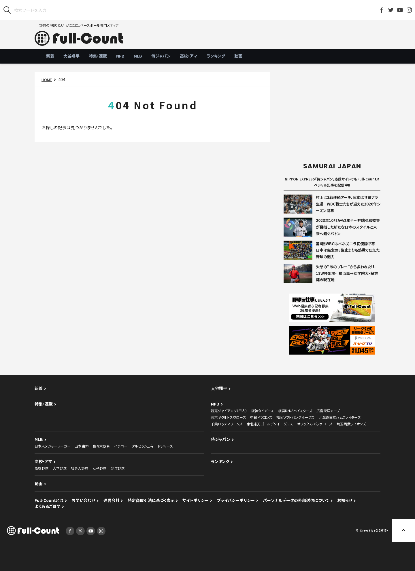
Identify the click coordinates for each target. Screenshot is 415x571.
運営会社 (111, 500)
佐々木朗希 (101, 446)
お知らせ (344, 500)
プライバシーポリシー (236, 500)
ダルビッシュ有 (142, 446)
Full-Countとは (49, 500)
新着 (50, 56)
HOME (47, 79)
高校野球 (41, 468)
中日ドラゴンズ (261, 417)
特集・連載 (98, 56)
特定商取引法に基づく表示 (151, 500)
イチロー (120, 446)
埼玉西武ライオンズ (351, 423)
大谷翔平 (71, 56)
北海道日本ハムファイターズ (340, 417)
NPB (120, 56)
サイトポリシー (195, 500)
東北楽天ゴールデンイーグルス (270, 423)
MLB (138, 56)
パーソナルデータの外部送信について (296, 500)
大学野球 (60, 468)
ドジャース (165, 446)
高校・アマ (188, 56)
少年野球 (117, 468)
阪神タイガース (262, 410)
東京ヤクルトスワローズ (228, 417)
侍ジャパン (161, 56)
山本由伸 (81, 446)
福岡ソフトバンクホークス (295, 417)
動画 (238, 56)
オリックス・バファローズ (314, 423)
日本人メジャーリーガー (52, 446)
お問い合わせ (83, 500)
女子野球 (99, 468)
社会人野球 (79, 468)
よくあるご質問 (48, 506)
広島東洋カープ (328, 410)
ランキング (216, 56)
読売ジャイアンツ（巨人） (229, 410)
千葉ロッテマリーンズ (226, 423)
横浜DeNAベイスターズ (295, 410)
